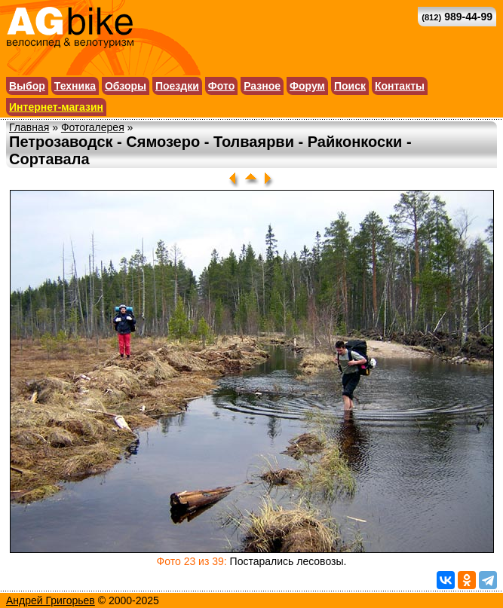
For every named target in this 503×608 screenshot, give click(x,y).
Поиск (350, 86)
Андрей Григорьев (50, 600)
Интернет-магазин (56, 107)
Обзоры (125, 86)
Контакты (400, 86)
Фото (221, 86)
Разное (262, 86)
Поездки (177, 86)
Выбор (27, 86)
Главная (29, 127)
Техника (75, 86)
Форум (307, 86)
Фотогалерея (92, 127)
